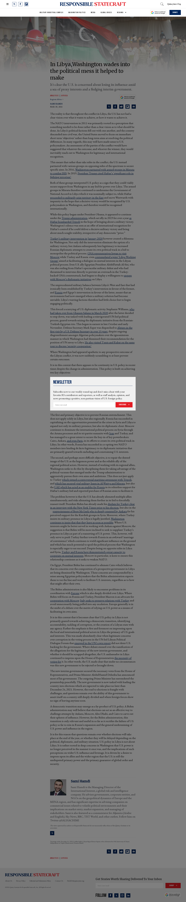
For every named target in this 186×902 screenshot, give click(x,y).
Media (93, 12)
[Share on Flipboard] (127, 851)
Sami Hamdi (80, 781)
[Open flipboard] (26, 4)
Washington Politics (77, 12)
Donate (175, 12)
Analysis (54, 95)
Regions (120, 12)
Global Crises (106, 12)
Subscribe (123, 404)
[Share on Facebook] (115, 851)
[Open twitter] (14, 4)
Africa (64, 95)
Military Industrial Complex (51, 12)
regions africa (56, 99)
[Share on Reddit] (121, 851)
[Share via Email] (134, 851)
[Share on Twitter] (109, 851)
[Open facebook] (20, 4)
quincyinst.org (174, 4)
